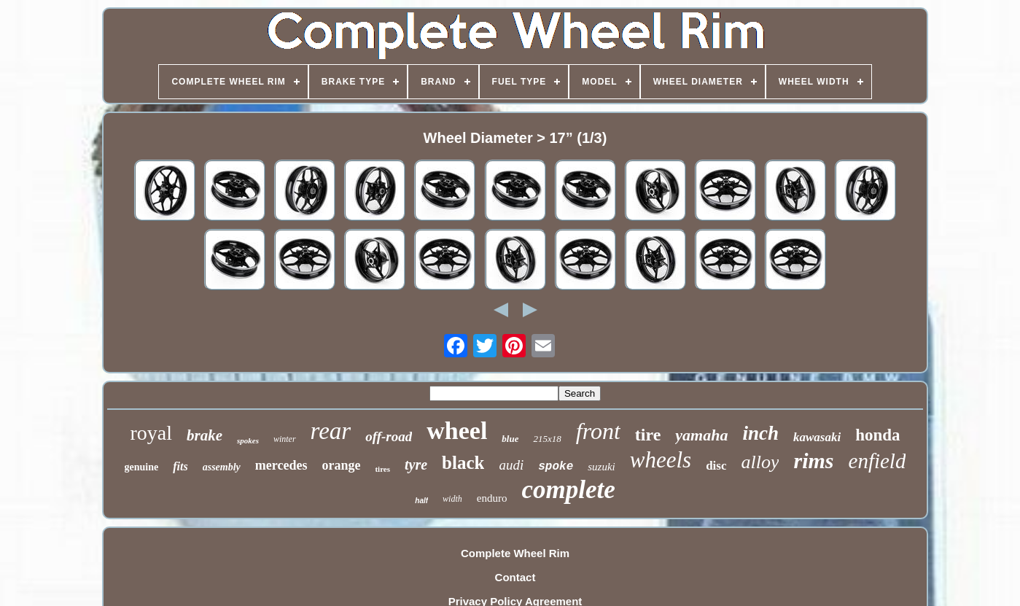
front (598, 431)
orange (341, 465)
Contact (515, 577)
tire (648, 434)
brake (204, 435)
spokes (248, 440)
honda (877, 435)
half (421, 501)
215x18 (547, 438)
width (452, 499)
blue (510, 438)
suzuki (601, 467)
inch (760, 433)
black (463, 463)
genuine (142, 467)
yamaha (701, 435)
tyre (416, 465)
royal (151, 433)
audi (511, 465)
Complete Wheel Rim (515, 553)
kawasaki (817, 437)
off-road (388, 436)
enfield (877, 461)
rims (813, 460)
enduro (492, 498)
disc (716, 466)
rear (331, 431)
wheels (660, 460)
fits (180, 466)
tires (382, 469)
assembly (222, 467)
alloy (760, 462)
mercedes (281, 465)
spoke (555, 466)
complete (568, 489)
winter (284, 439)
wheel (457, 430)
